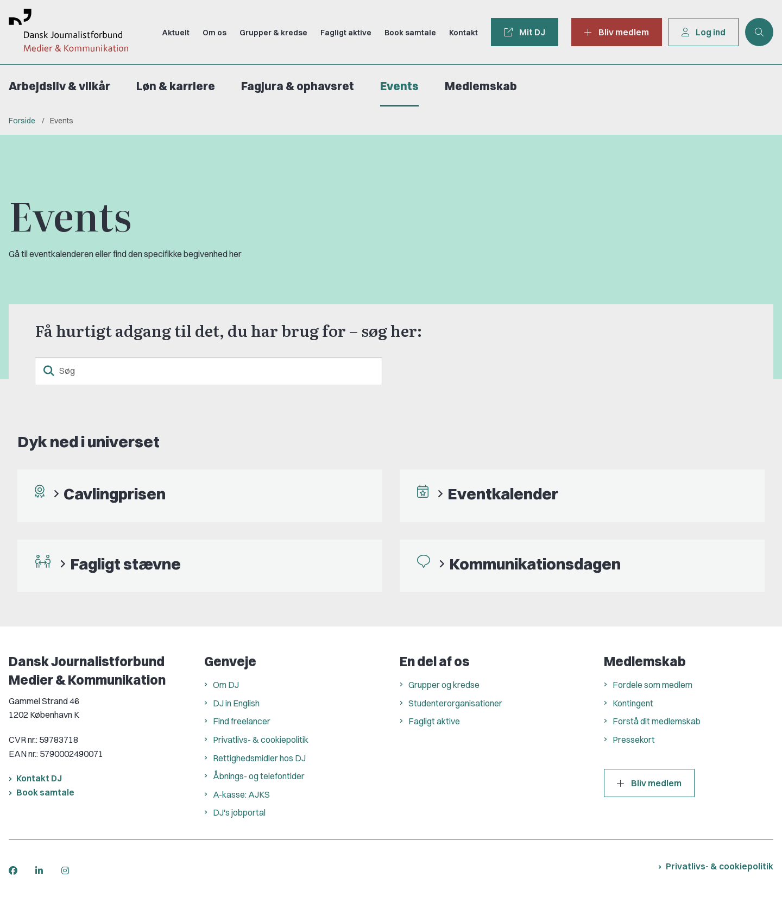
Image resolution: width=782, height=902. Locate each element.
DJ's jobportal (239, 812)
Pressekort (634, 739)
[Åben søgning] (759, 32)
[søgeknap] (49, 371)
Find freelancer (241, 721)
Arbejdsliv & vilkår (59, 86)
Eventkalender (502, 493)
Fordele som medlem (652, 684)
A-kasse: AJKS (241, 794)
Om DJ (226, 684)
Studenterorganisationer (455, 703)
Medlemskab (481, 86)
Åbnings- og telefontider (259, 776)
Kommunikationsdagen (535, 563)
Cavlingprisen (115, 493)
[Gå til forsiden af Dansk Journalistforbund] (64, 32)
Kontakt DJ (39, 778)
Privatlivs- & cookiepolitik (260, 739)
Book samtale (45, 792)
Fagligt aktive (434, 721)
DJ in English (236, 703)
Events (399, 86)
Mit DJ (524, 32)
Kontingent (633, 703)
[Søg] (208, 371)
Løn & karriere (175, 86)
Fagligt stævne (125, 563)
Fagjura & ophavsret (297, 86)
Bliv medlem (649, 783)
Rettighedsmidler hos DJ (259, 758)
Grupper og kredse (444, 684)
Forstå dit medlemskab (657, 721)
